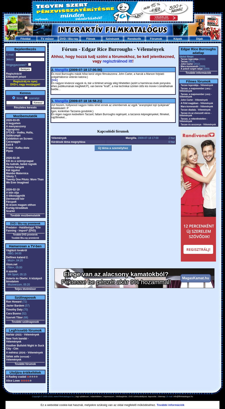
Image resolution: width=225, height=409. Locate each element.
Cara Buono (13, 313)
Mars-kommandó (189, 66)
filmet (19, 98)
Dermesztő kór (15, 198)
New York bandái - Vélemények (17, 340)
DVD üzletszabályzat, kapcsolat (142, 396)
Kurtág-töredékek (17, 208)
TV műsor (47, 38)
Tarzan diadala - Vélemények (195, 110)
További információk (198, 72)
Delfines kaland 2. (17, 257)
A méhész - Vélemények (24, 352)
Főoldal (25, 38)
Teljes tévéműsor (25, 289)
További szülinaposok (25, 321)
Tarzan (184, 61)
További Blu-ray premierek (25, 238)
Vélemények (59, 138)
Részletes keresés (25, 107)
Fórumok (156, 38)
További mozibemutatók (25, 215)
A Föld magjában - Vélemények (197, 103)
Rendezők (134, 38)
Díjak (199, 38)
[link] (54, 80)
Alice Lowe (13, 380)
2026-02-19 (13, 189)
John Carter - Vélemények (194, 100)
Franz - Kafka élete (17, 147)
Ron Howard (14, 301)
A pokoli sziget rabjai (192, 69)
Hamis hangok (15, 167)
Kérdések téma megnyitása (68, 142)
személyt (33, 98)
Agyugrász (13, 129)
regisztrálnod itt (117, 61)
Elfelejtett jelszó (16, 76)
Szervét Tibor (14, 317)
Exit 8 (9, 144)
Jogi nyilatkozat (82, 396)
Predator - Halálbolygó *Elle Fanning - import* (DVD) (23, 229)
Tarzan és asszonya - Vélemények (198, 124)
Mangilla (61, 70)
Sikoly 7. (11, 176)
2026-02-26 (13, 158)
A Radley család (16, 376)
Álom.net (11, 264)
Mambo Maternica (17, 173)
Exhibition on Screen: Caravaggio (19, 140)
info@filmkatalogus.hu (183, 396)
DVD (63, 38)
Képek (177, 38)
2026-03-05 (13, 120)
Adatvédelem (96, 396)
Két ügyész (13, 170)
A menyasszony (16, 126)
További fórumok (25, 364)
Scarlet (10, 211)
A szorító (11, 271)
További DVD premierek (25, 234)
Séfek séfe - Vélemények (18, 358)
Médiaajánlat (121, 396)
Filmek (90, 38)
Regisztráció (14, 73)
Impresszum (108, 396)
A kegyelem (13, 123)
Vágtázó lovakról (16, 250)
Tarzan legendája (189, 59)
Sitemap (161, 396)
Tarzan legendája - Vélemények (197, 85)
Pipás (9, 150)
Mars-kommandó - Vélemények (197, 106)
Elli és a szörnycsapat (20, 161)
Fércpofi (11, 201)
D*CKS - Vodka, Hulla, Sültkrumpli (19, 134)
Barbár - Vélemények (22, 334)
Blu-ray (73, 38)
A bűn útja (12, 192)
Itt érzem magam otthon (21, 204)
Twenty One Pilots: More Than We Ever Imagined (25, 181)
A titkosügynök (15, 195)
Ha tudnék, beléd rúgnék (21, 164)
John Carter (187, 64)
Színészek (112, 38)
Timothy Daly (14, 309)
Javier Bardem (15, 305)
